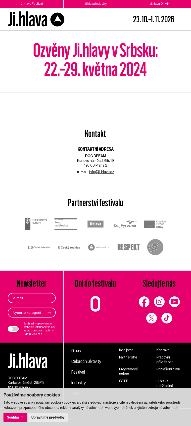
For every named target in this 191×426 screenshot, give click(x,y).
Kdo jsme (126, 350)
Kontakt (162, 350)
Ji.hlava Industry (95, 3)
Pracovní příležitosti (165, 359)
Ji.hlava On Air (159, 3)
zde (40, 334)
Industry (78, 382)
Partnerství (128, 357)
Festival (78, 371)
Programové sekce (128, 371)
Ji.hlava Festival (32, 3)
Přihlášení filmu (168, 369)
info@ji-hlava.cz (101, 172)
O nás (76, 350)
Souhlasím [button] (15, 417)
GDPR (123, 381)
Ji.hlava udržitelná (164, 383)
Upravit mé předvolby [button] (47, 417)
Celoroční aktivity (86, 361)
